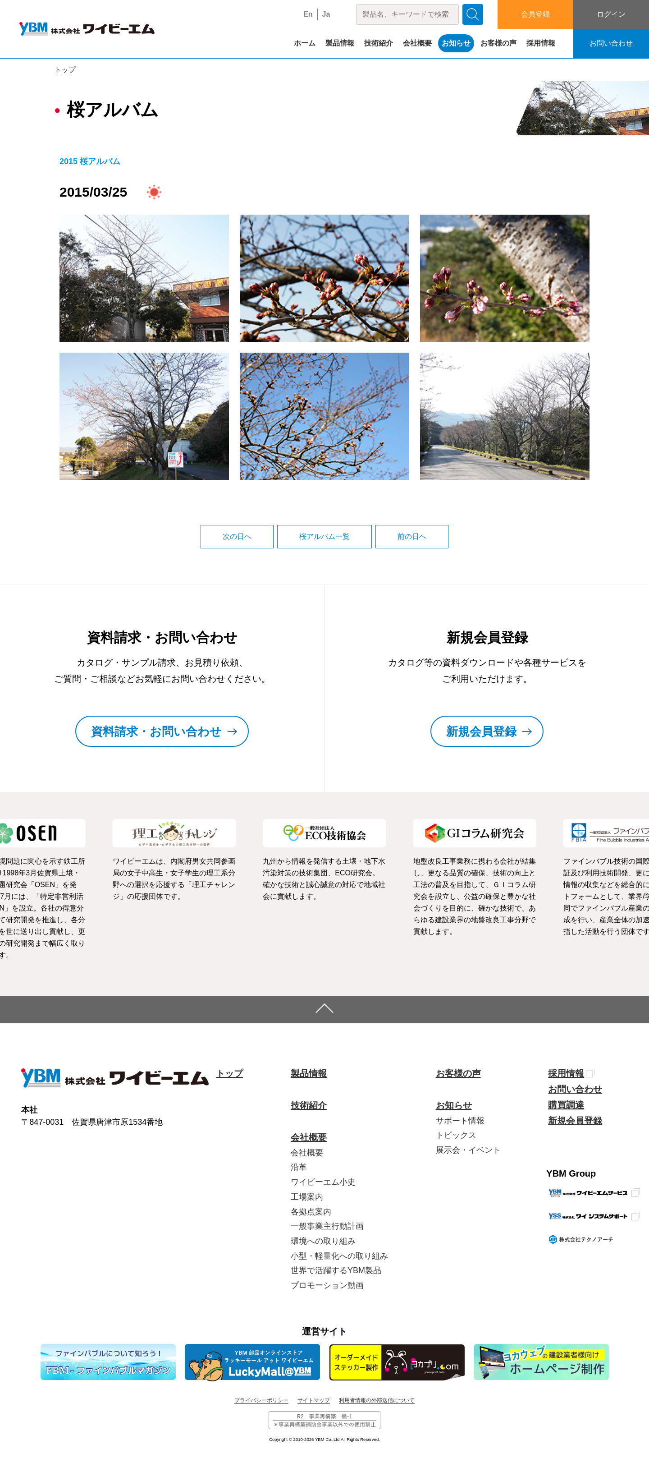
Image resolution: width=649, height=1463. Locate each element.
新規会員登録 (575, 1121)
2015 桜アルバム (89, 161)
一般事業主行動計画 (327, 1226)
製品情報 (339, 43)
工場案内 (307, 1196)
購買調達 (566, 1105)
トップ (65, 70)
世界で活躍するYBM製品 (336, 1270)
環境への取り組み (323, 1241)
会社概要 (417, 43)
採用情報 (540, 43)
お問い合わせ (611, 43)
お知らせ (456, 43)
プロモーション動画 (327, 1285)
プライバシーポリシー (261, 1400)
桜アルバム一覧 (324, 536)
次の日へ (237, 536)
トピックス (456, 1135)
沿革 (299, 1167)
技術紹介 (378, 43)
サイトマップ (313, 1400)
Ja (326, 14)
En (307, 14)
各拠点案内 (311, 1211)
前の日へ (412, 536)
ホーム (304, 43)
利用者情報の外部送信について (377, 1400)
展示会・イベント (468, 1150)
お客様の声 (498, 43)
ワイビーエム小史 (323, 1182)
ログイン (611, 14)
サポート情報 (460, 1120)
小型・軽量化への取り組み (339, 1256)
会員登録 (535, 14)
